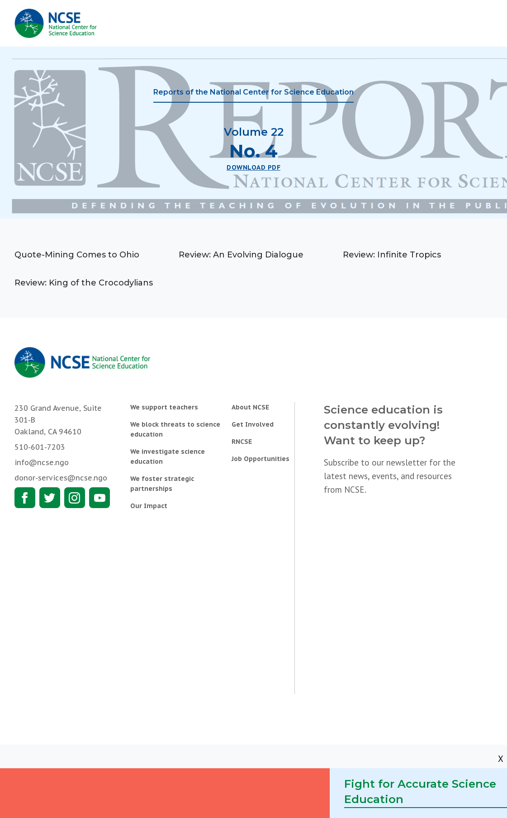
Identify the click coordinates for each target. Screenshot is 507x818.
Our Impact (148, 506)
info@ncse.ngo (41, 462)
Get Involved (253, 424)
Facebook (24, 497)
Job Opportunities (260, 459)
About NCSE (250, 407)
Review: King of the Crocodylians (83, 283)
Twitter (49, 497)
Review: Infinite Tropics (392, 255)
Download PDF (253, 167)
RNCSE (242, 442)
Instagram (74, 497)
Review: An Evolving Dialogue (241, 255)
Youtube (99, 497)
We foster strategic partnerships (162, 484)
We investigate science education (167, 456)
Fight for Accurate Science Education (420, 791)
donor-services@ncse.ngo (60, 477)
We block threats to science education (175, 429)
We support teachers (164, 407)
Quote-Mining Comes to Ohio (76, 255)
